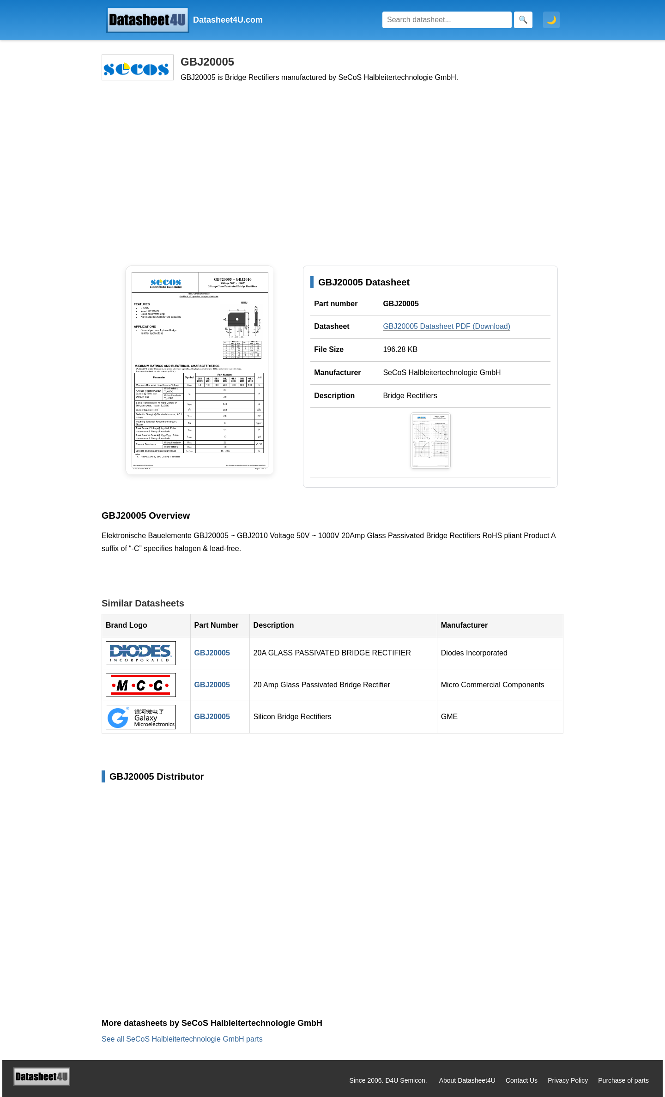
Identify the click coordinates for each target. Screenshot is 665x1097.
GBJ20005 (212, 653)
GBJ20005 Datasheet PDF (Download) (446, 326)
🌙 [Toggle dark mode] (551, 19)
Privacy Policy (568, 1080)
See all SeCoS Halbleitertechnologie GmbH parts (182, 1039)
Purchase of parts (623, 1080)
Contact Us (522, 1080)
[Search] (447, 20)
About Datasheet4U (467, 1080)
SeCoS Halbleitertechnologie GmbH (442, 372)
